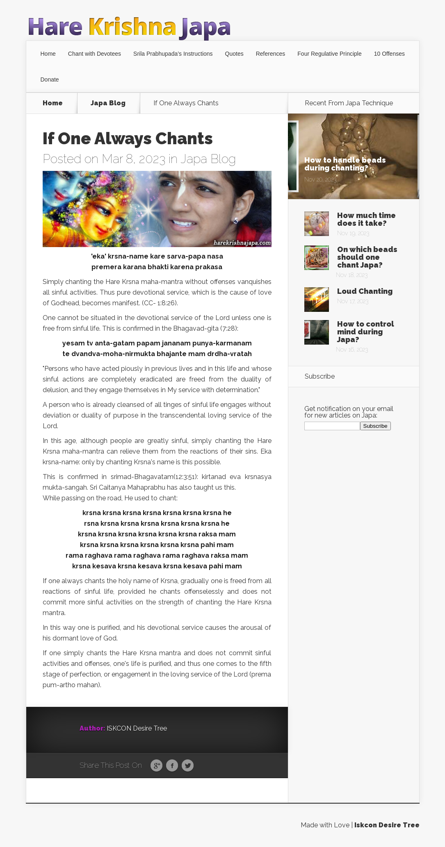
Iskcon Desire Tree (387, 825)
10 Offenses (389, 53)
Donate (50, 79)
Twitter (187, 765)
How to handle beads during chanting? (345, 164)
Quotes (234, 53)
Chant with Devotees (94, 53)
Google (156, 765)
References (270, 53)
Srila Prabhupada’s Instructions (173, 53)
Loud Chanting (365, 291)
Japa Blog (108, 103)
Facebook (172, 765)
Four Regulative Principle (329, 53)
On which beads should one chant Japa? (367, 257)
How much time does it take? (366, 219)
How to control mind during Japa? (365, 332)
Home (48, 53)
